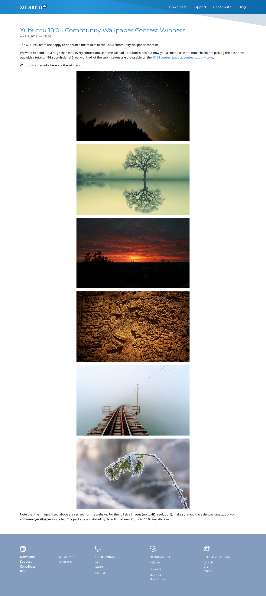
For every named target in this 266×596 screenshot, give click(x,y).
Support (199, 7)
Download (177, 7)
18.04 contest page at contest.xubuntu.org (182, 57)
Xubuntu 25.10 (67, 557)
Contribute (222, 7)
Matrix (99, 566)
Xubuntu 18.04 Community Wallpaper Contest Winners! (103, 30)
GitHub (208, 562)
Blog (242, 7)
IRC (97, 562)
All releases (65, 561)
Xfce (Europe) (158, 579)
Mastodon (101, 573)
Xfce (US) (155, 575)
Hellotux (155, 562)
